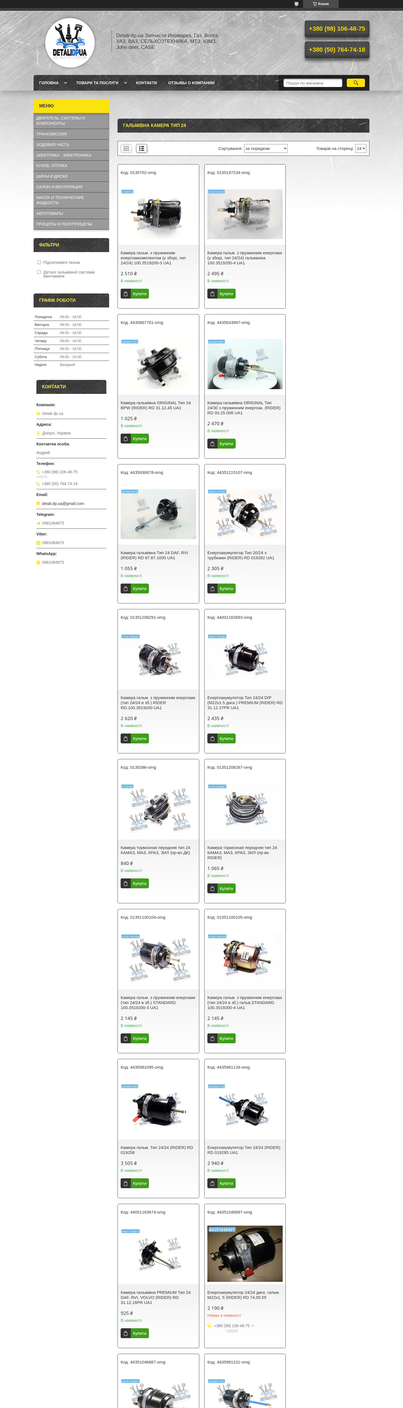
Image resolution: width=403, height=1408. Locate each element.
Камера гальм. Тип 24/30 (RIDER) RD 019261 (328, 1005)
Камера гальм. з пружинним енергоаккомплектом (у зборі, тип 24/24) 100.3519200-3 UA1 (153, 257)
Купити (139, 293)
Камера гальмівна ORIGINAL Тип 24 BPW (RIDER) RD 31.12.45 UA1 (327, 255)
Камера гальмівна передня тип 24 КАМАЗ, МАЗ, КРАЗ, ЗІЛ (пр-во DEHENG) (325, 1306)
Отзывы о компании (191, 83)
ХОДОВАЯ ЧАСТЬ (52, 144)
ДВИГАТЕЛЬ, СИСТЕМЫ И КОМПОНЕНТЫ (60, 121)
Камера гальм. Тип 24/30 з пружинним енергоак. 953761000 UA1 (243, 1304)
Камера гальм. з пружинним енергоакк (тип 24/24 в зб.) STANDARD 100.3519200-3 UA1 (237, 707)
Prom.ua (227, 1393)
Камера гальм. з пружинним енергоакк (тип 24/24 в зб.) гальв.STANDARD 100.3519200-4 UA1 (328, 707)
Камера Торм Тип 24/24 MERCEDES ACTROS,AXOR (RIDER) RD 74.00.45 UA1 (242, 1007)
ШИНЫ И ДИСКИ (51, 176)
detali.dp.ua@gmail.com (63, 503)
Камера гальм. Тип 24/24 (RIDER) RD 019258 (157, 855)
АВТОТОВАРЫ (49, 213)
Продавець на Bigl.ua (201, 1398)
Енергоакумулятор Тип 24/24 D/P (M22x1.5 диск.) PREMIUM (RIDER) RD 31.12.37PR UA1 (240, 557)
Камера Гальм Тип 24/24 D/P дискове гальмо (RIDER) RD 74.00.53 (242, 1154)
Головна (48, 83)
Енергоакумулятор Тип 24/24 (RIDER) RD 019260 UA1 (328, 1154)
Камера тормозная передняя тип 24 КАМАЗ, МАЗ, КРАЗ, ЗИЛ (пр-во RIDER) (155, 707)
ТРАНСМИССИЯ (51, 134)
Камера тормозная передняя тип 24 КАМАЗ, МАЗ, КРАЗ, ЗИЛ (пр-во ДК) (327, 555)
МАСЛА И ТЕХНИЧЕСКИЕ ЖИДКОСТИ (60, 200)
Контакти (146, 83)
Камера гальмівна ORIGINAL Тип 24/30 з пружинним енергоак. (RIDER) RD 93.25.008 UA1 (157, 407)
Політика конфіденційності (233, 1403)
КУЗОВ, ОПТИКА (51, 165)
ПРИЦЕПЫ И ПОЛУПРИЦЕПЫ (64, 224)
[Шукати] (356, 83)
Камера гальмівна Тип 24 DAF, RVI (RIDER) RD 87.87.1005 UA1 (239, 405)
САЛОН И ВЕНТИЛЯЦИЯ (59, 187)
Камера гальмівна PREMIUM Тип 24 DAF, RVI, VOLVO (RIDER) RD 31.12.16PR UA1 (327, 857)
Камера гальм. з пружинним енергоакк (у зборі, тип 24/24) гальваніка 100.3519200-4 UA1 (236, 257)
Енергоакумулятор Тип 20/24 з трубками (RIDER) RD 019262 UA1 (325, 405)
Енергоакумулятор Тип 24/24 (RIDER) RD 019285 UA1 (242, 855)
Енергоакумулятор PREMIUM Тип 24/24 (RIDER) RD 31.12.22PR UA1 (154, 1304)
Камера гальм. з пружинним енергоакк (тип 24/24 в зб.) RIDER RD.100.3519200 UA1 (153, 557)
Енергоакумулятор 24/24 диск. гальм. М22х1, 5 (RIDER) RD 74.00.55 (157, 1005)
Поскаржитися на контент (190, 1403)
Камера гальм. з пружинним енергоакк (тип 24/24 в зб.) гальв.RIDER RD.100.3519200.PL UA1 (157, 1157)
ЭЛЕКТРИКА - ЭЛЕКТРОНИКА (64, 155)
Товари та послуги (97, 83)
